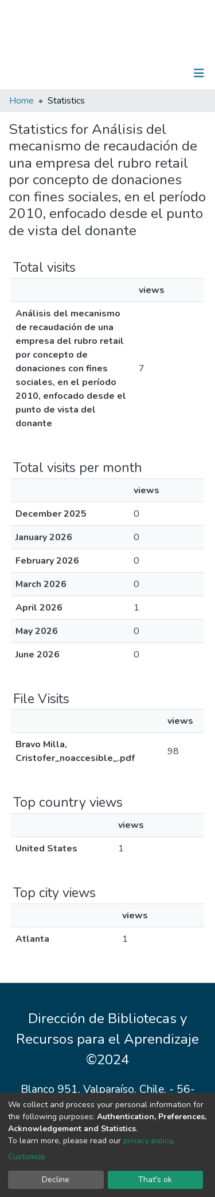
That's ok (155, 1179)
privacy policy (147, 1140)
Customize (26, 1156)
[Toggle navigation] (199, 73)
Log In (163, 73)
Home (21, 100)
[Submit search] (139, 73)
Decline (55, 1179)
